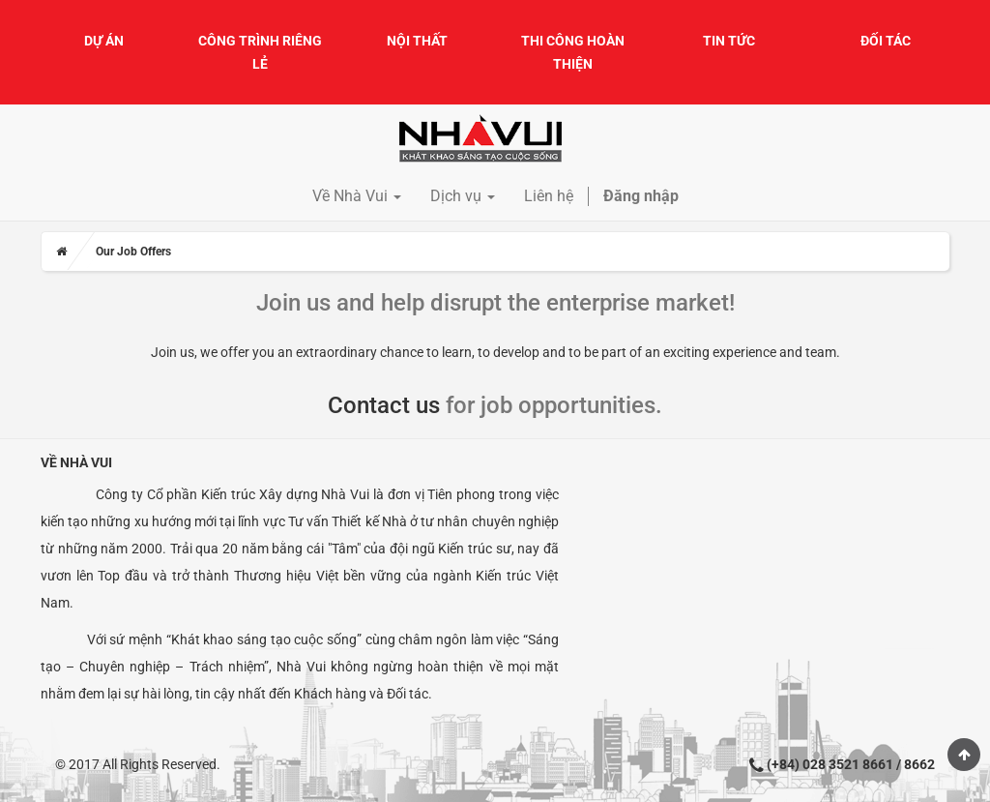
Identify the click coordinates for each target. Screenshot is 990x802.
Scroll (963, 754)
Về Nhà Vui (76, 462)
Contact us (384, 405)
